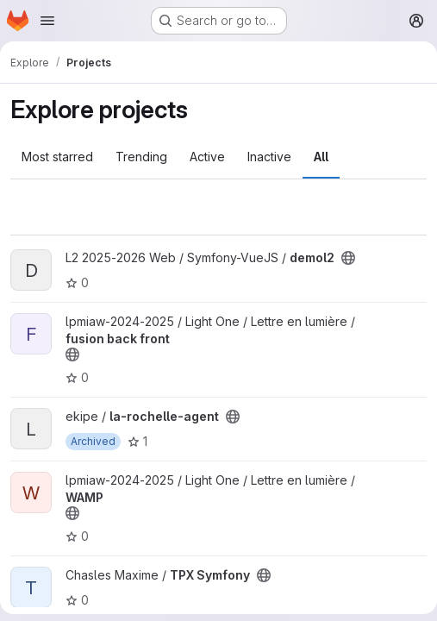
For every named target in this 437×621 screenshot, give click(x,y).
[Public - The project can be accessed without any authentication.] (348, 258)
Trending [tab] (141, 156)
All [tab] (321, 156)
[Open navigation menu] (47, 20)
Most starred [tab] (57, 156)
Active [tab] (207, 156)
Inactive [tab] (269, 156)
